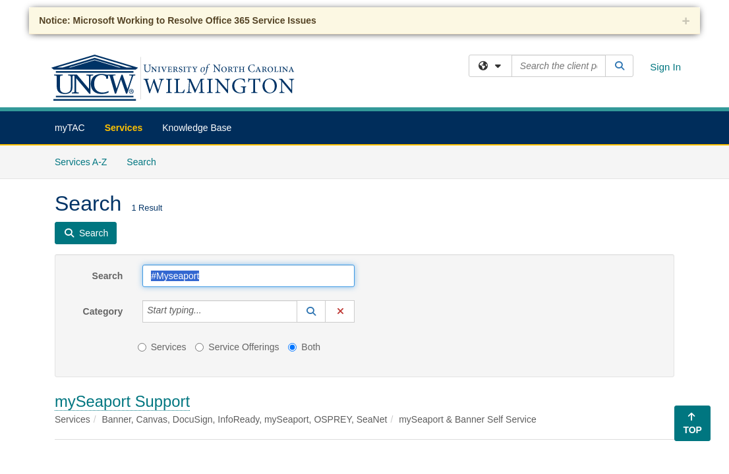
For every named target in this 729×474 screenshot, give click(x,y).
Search (146, 161)
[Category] (209, 311)
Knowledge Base (196, 127)
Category (103, 311)
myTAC (70, 127)
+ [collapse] (686, 21)
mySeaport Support (122, 401)
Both (304, 347)
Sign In (665, 66)
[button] (311, 311)
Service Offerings (237, 347)
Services (124, 127)
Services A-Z (81, 162)
